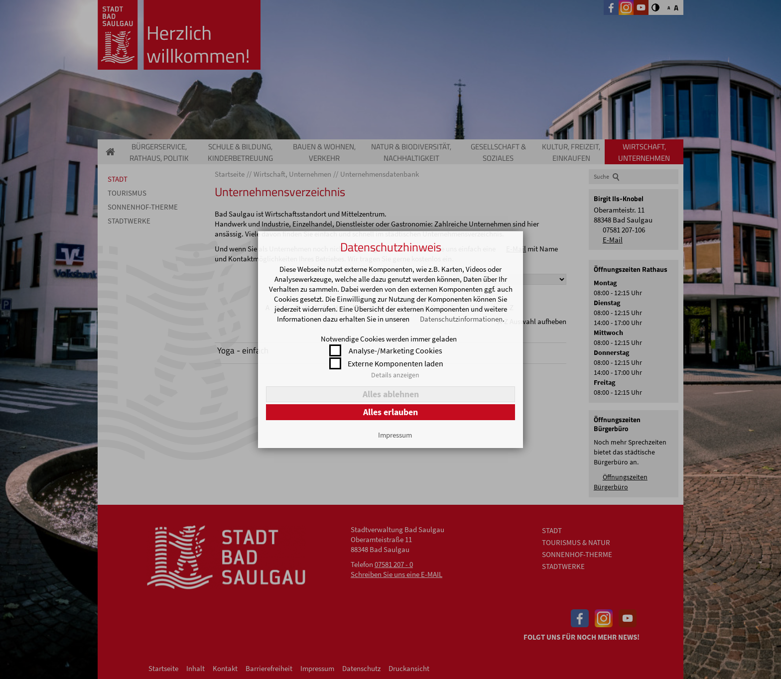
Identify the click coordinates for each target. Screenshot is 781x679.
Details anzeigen (395, 374)
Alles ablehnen (391, 394)
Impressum (395, 435)
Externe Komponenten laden (395, 363)
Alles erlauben (390, 412)
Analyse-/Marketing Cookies (395, 350)
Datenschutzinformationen (461, 319)
